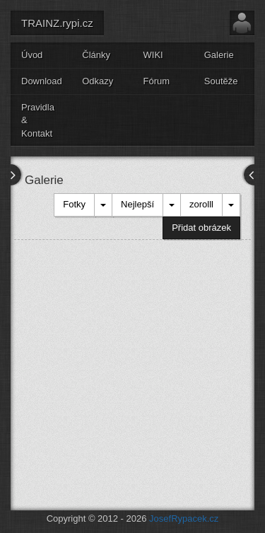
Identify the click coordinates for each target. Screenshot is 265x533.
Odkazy (97, 81)
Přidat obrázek (201, 227)
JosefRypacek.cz (183, 518)
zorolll (201, 204)
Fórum (156, 81)
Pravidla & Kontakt (37, 120)
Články (96, 55)
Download (41, 81)
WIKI (153, 55)
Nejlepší (137, 204)
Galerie (219, 55)
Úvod (31, 55)
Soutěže (221, 81)
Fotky (74, 204)
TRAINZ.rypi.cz (57, 23)
